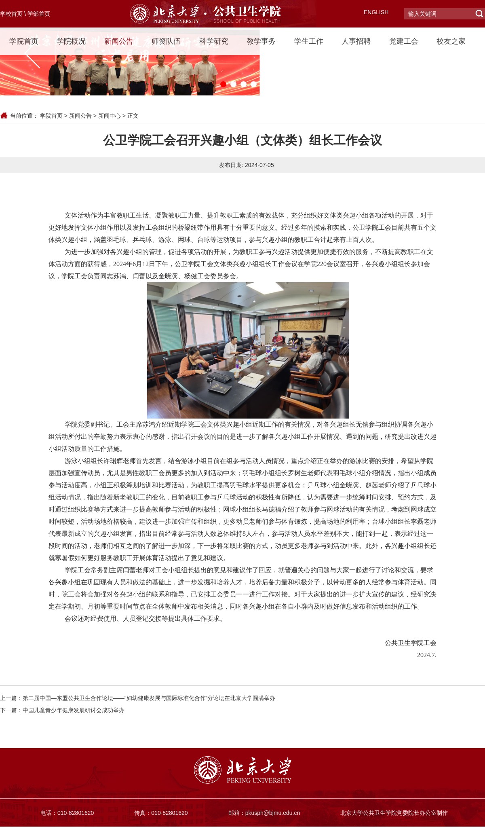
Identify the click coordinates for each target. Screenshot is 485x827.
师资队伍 (166, 41)
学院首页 (23, 41)
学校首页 (11, 14)
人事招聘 (356, 41)
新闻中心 (109, 115)
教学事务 (261, 41)
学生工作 (308, 41)
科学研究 (213, 41)
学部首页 (38, 14)
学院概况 (71, 41)
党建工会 (403, 41)
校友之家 (451, 41)
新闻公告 (118, 41)
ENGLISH (376, 12)
